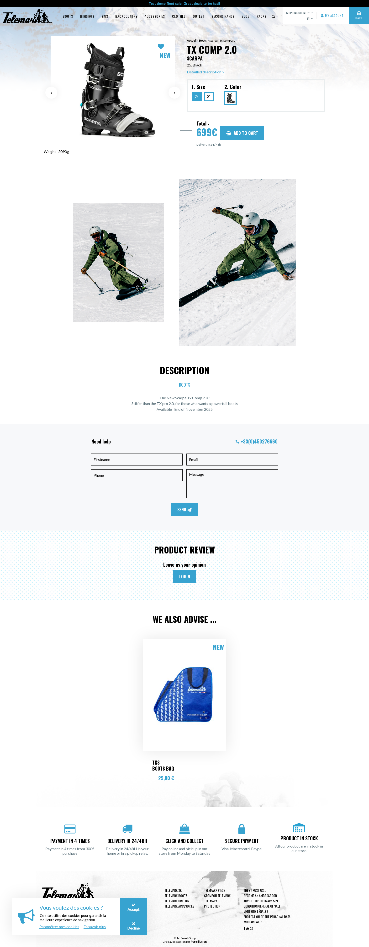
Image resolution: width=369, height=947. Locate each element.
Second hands (222, 16)
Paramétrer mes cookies (59, 926)
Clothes (179, 16)
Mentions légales (255, 911)
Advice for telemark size (261, 900)
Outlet (198, 16)
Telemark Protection (212, 903)
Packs (261, 16)
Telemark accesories (179, 906)
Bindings (87, 16)
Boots (68, 16)
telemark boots (175, 895)
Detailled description (205, 72)
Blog (246, 16)
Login (184, 576)
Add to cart (242, 133)
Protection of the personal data (266, 916)
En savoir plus (95, 926)
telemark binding (176, 900)
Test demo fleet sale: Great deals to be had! (184, 3)
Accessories (155, 16)
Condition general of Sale (261, 906)
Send (184, 509)
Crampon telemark (217, 895)
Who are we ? (252, 921)
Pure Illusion (199, 941)
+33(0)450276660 (259, 441)
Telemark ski (173, 890)
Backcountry (126, 16)
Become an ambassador (260, 895)
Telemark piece (214, 890)
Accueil (191, 40)
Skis (104, 16)
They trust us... (254, 890)
